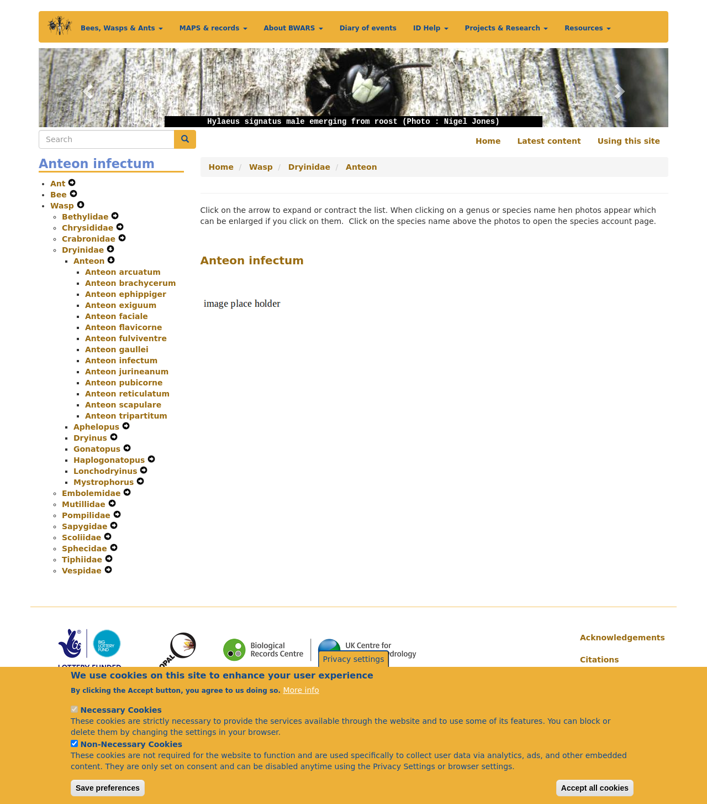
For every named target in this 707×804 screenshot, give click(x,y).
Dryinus (91, 438)
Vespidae (83, 570)
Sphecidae (86, 548)
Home (488, 141)
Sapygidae (86, 526)
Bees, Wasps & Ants (122, 28)
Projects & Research (506, 28)
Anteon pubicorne (124, 382)
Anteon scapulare (123, 404)
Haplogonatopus (110, 460)
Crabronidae (90, 238)
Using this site (629, 141)
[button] (86, 87)
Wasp (63, 205)
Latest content (549, 141)
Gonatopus (98, 449)
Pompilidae (87, 515)
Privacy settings (353, 671)
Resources (587, 28)
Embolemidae (92, 493)
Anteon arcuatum (123, 272)
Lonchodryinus (106, 471)
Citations (599, 659)
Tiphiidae (83, 559)
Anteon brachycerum (130, 283)
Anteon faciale (116, 316)
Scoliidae (83, 537)
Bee (60, 194)
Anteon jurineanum (126, 371)
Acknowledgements (620, 637)
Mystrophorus (104, 482)
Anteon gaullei (117, 349)
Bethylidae (86, 216)
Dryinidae (84, 250)
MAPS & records (213, 28)
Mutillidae (85, 504)
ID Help (431, 28)
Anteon (90, 261)
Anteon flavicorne (123, 327)
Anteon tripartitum (126, 415)
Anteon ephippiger (125, 294)
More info (301, 702)
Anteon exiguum (120, 305)
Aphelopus (97, 426)
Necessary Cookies (120, 722)
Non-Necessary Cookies (131, 757)
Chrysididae (89, 227)
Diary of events (368, 28)
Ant (59, 183)
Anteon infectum (121, 360)
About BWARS (293, 28)
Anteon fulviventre (126, 338)
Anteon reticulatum (127, 393)
